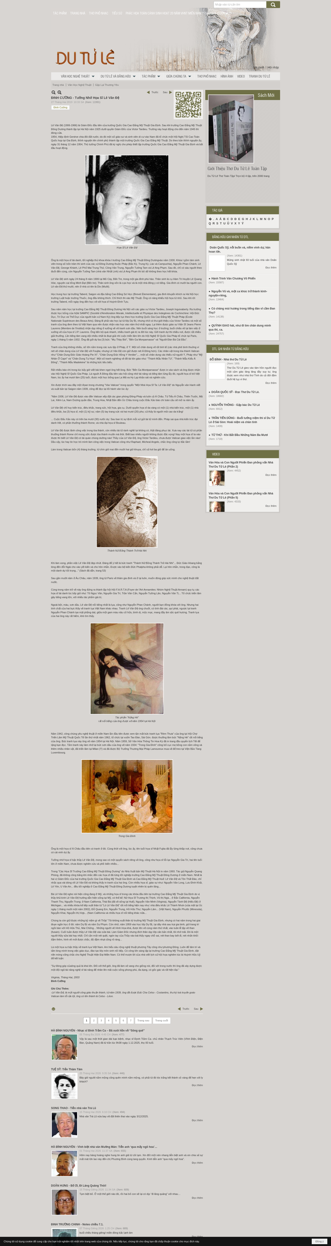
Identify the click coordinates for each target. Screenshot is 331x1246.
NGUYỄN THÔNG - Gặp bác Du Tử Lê (235, 405)
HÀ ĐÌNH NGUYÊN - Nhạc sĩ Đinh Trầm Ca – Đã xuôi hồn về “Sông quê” (98, 1030)
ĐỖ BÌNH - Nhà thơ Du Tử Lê (228, 359)
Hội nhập (273, 67)
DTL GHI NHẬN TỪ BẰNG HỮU (230, 349)
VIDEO (216, 454)
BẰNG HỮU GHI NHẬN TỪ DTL (230, 237)
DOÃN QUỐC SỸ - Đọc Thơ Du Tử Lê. (235, 392)
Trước (154, 92)
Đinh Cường (60, 107)
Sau (165, 92)
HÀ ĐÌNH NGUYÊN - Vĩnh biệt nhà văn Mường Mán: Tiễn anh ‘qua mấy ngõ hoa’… (104, 1146)
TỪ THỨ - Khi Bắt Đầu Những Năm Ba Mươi (239, 435)
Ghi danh (258, 67)
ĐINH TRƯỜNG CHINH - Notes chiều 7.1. (77, 1224)
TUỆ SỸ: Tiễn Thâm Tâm (67, 1069)
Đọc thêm (197, 1046)
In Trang (53, 1008)
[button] (79, 76)
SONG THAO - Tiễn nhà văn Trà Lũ (73, 1108)
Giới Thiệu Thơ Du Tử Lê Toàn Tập (237, 168)
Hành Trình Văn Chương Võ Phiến (233, 278)
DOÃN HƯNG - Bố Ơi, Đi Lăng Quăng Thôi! (78, 1185)
